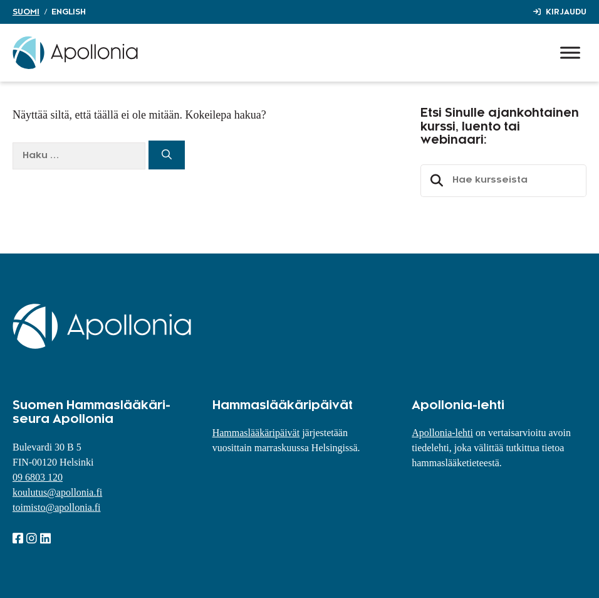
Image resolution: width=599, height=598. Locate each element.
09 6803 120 (38, 477)
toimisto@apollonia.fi (57, 507)
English (68, 12)
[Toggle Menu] (570, 52)
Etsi (434, 180)
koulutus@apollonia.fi (57, 492)
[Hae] (166, 155)
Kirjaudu (566, 12)
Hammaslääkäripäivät (256, 432)
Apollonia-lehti (442, 432)
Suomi (26, 12)
